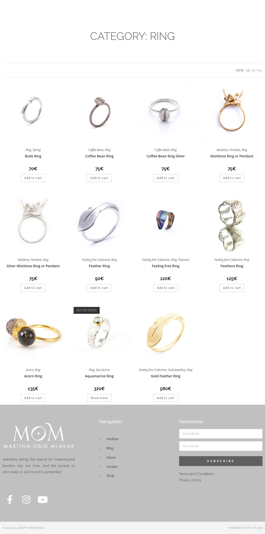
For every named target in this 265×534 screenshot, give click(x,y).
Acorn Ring (33, 376)
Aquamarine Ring (99, 376)
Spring (36, 150)
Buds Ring (33, 156)
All (260, 70)
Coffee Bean (96, 150)
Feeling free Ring (165, 266)
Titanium (183, 260)
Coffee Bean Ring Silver (165, 156)
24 (253, 70)
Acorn (29, 370)
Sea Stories (103, 370)
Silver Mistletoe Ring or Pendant (33, 266)
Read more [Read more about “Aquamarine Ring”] (99, 398)
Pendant (235, 150)
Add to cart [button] (33, 178)
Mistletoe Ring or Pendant (231, 156)
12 (247, 70)
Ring (28, 150)
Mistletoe (222, 150)
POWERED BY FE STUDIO (246, 528)
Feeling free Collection (96, 260)
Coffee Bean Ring (99, 156)
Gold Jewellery (177, 370)
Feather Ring (99, 266)
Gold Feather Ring (165, 376)
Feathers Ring (231, 266)
